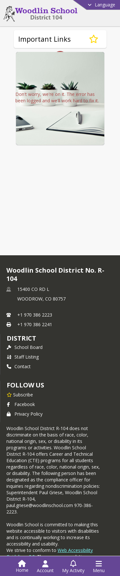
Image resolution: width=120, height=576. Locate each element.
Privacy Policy (25, 412)
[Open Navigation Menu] (99, 566)
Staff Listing (23, 355)
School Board (25, 346)
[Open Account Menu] (45, 566)
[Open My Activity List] (73, 566)
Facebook (21, 403)
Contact (19, 365)
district (21, 336)
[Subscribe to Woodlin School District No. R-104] (20, 392)
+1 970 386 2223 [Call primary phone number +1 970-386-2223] (34, 313)
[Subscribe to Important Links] (93, 39)
